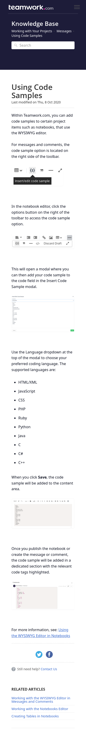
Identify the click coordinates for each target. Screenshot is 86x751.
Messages (64, 31)
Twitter (39, 654)
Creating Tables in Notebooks (35, 716)
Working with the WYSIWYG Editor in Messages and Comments (40, 700)
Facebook (49, 654)
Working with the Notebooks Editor (39, 708)
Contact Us (49, 669)
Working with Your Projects (31, 31)
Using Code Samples (26, 35)
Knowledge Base (34, 23)
